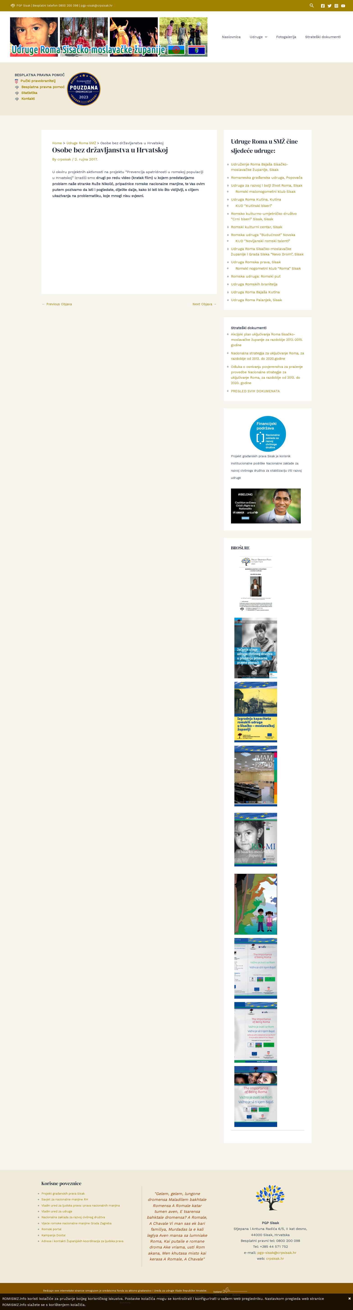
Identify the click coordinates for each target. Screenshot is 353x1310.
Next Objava (204, 305)
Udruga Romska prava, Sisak (256, 266)
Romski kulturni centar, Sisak (256, 229)
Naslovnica (237, 37)
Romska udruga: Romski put (256, 280)
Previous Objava (58, 305)
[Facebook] (323, 6)
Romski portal (51, 1229)
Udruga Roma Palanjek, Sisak (256, 304)
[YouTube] (343, 6)
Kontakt (25, 100)
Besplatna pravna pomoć (40, 88)
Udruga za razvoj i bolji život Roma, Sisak (266, 187)
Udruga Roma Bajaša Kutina (255, 296)
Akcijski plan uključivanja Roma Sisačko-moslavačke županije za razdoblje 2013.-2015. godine (266, 344)
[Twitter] (330, 6)
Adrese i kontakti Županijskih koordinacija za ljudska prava (82, 1241)
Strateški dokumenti (324, 37)
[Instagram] (336, 6)
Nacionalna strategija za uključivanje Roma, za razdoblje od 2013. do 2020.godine (263, 363)
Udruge (263, 38)
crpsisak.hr (275, 1258)
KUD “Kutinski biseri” (253, 208)
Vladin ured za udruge (56, 1211)
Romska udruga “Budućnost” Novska (263, 238)
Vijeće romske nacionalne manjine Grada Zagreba (76, 1223)
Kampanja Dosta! (53, 1235)
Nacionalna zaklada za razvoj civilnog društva (73, 1217)
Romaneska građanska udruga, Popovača (267, 179)
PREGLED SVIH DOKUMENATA (257, 401)
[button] (312, 5)
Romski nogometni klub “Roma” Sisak (268, 272)
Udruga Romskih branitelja (254, 288)
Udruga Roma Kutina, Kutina (256, 202)
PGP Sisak (24, 5)
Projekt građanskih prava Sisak (63, 1193)
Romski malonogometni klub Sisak (265, 193)
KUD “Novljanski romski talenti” (262, 244)
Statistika (26, 94)
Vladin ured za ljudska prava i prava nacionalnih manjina (80, 1205)
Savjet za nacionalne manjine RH (64, 1199)
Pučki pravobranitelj (35, 82)
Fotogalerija (289, 37)
